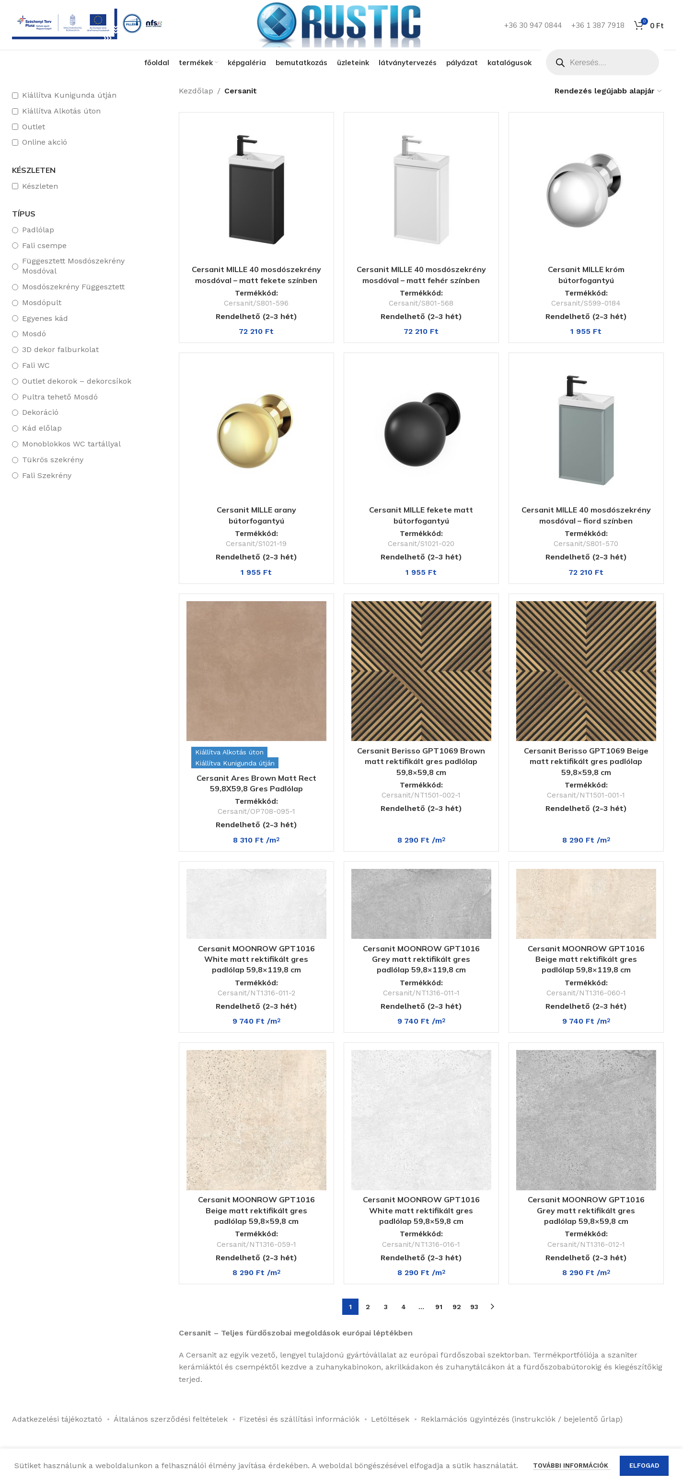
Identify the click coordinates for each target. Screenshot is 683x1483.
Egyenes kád (45, 318)
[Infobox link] (89, 25)
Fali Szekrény (46, 475)
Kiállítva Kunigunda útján (69, 95)
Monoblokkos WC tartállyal (71, 443)
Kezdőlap (196, 90)
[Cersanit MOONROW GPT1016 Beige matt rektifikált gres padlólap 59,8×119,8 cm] (586, 904)
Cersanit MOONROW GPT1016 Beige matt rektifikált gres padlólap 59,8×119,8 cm (586, 959)
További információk (571, 1471)
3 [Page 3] (386, 1307)
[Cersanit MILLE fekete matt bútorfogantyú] (421, 430)
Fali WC (36, 365)
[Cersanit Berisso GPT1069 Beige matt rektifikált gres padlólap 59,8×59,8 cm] (586, 671)
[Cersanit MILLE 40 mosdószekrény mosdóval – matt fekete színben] (256, 190)
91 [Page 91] (438, 1307)
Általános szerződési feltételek (171, 1419)
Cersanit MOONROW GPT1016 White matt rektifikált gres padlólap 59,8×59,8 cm (421, 1210)
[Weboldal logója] (337, 24)
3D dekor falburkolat (60, 349)
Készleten (40, 186)
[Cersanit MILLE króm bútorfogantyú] (586, 190)
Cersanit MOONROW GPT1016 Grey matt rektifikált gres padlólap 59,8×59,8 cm (586, 1210)
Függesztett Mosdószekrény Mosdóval (73, 265)
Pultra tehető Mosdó (60, 396)
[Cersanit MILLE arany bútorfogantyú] (256, 430)
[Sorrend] (609, 91)
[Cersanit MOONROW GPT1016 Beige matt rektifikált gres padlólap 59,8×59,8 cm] (256, 1120)
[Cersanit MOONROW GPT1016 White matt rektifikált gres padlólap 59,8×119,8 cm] (256, 904)
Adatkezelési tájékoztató (57, 1419)
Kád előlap (42, 428)
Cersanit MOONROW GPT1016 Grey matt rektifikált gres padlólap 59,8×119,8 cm (421, 959)
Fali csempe (44, 245)
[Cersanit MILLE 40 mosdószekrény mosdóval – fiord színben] (586, 430)
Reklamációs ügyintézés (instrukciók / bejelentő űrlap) (522, 1419)
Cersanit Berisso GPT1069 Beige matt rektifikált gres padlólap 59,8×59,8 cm (586, 761)
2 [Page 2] (368, 1307)
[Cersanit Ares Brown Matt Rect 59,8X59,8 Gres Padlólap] (256, 671)
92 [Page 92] (456, 1307)
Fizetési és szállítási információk (299, 1419)
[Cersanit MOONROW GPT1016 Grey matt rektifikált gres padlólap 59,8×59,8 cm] (586, 1120)
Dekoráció (40, 412)
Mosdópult (41, 302)
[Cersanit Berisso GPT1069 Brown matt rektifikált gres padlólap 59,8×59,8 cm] (421, 671)
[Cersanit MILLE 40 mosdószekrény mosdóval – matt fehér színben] (421, 190)
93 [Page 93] (474, 1307)
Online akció (44, 142)
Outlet (33, 126)
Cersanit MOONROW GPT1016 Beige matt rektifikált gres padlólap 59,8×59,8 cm (256, 1210)
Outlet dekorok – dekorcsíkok (76, 381)
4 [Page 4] (403, 1307)
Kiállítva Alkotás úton (61, 110)
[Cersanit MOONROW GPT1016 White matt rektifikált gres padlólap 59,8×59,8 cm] (421, 1120)
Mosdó (34, 333)
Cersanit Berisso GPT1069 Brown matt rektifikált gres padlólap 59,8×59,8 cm (421, 761)
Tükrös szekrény (52, 459)
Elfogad (644, 1471)
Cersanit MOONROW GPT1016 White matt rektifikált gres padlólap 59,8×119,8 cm (256, 959)
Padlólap (38, 229)
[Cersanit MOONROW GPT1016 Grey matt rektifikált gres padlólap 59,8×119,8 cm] (421, 904)
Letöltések (390, 1419)
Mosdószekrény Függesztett (73, 286)
